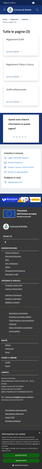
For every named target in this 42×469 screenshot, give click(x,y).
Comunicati (9, 348)
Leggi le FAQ (10, 417)
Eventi (7, 366)
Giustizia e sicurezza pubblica (20, 316)
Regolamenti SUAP (15, 39)
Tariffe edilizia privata (16, 89)
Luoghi (7, 362)
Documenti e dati (11, 274)
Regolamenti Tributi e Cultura (20, 64)
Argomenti (14, 19)
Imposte (25, 19)
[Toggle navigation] (4, 9)
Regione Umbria (9, 2)
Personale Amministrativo (15, 270)
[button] (21, 465)
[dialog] (21, 449)
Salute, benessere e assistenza (20, 327)
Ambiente (12, 324)
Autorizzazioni (14, 331)
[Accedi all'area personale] (33, 3)
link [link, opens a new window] (9, 451)
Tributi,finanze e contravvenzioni (21, 320)
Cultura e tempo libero (13, 289)
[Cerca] (37, 10)
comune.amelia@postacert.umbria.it (19, 397)
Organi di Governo (12, 252)
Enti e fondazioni (11, 263)
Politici (7, 267)
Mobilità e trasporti (12, 302)
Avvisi (7, 352)
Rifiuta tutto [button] (21, 461)
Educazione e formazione (18, 313)
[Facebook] (5, 242)
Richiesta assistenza (13, 421)
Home (5, 19)
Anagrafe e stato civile (13, 285)
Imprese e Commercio (13, 295)
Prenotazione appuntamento (16, 410)
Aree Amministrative (13, 256)
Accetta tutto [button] (21, 455)
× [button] (39, 433)
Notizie (8, 345)
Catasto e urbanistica (13, 298)
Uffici (7, 260)
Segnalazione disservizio (14, 413)
